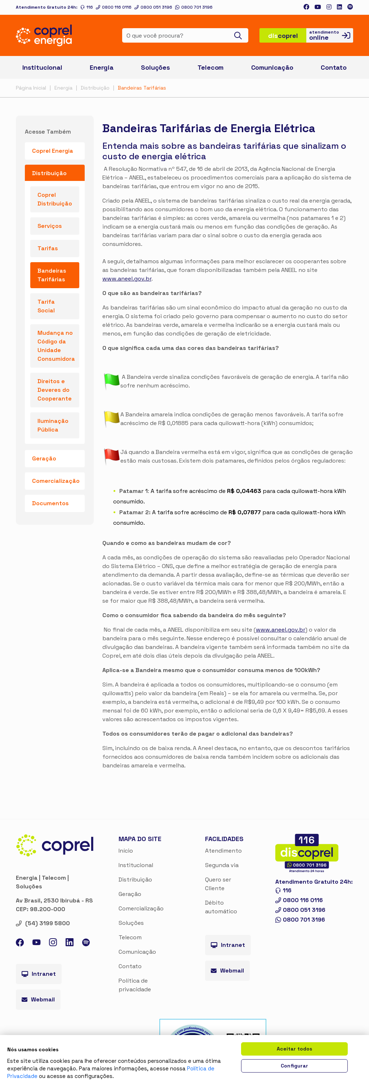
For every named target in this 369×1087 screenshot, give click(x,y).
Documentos (50, 503)
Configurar (294, 1065)
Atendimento (223, 850)
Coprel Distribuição (54, 199)
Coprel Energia (52, 151)
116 (86, 7)
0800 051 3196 (153, 7)
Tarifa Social (46, 306)
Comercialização (56, 481)
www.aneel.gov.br (126, 278)
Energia (63, 88)
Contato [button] (334, 67)
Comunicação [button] (272, 67)
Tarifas (47, 248)
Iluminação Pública (52, 425)
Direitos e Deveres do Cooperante (54, 389)
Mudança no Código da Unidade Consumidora (56, 346)
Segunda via (222, 865)
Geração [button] (44, 458)
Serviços (49, 226)
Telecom (210, 67)
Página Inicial (31, 88)
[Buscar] (240, 35)
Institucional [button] (42, 67)
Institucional (136, 865)
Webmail (38, 999)
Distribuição (95, 88)
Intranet (39, 974)
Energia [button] (102, 67)
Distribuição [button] (49, 173)
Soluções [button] (155, 67)
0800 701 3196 (194, 7)
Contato (130, 966)
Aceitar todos (294, 1048)
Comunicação (137, 952)
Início (126, 850)
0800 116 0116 (114, 7)
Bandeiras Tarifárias (142, 88)
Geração (130, 894)
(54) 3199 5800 (43, 923)
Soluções (131, 923)
